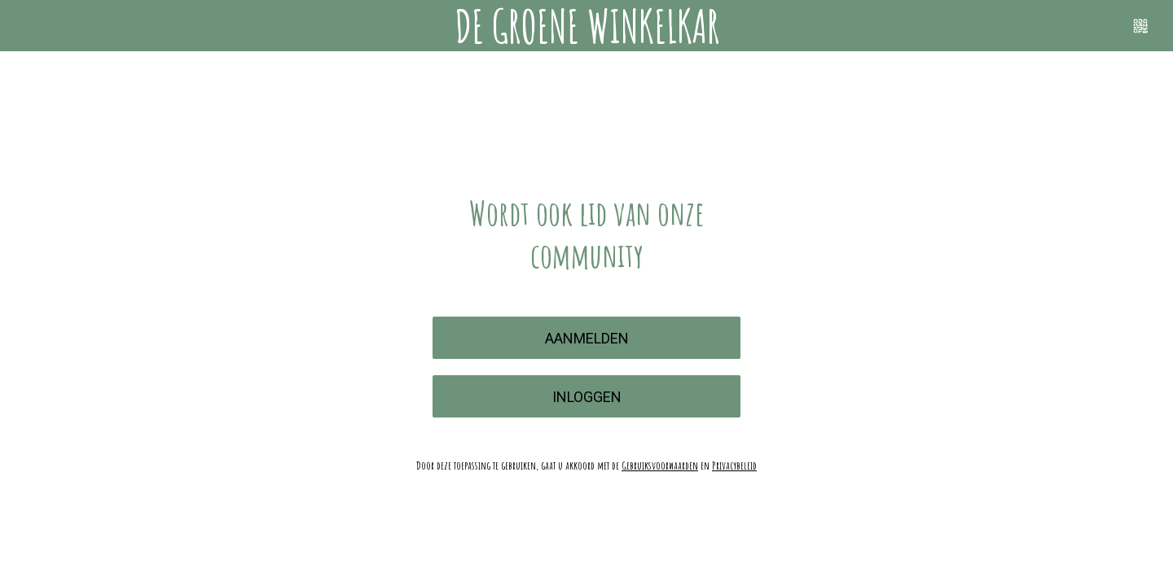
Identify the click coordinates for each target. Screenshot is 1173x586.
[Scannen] (1140, 26)
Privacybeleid (734, 465)
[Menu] (32, 26)
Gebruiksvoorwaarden (660, 465)
